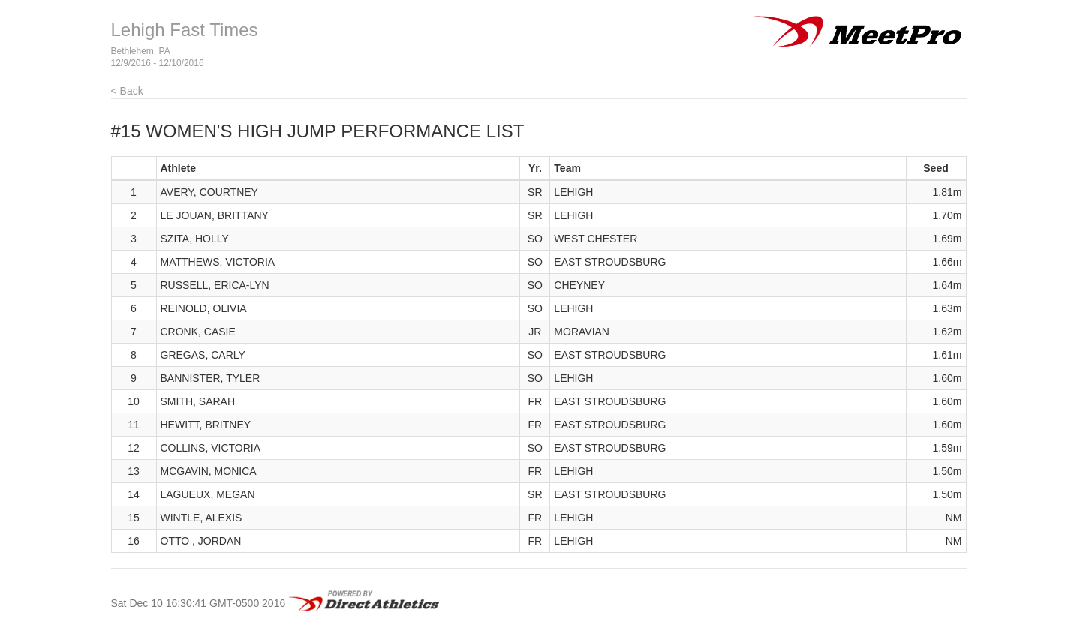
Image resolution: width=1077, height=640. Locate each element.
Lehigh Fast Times (184, 30)
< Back (127, 91)
